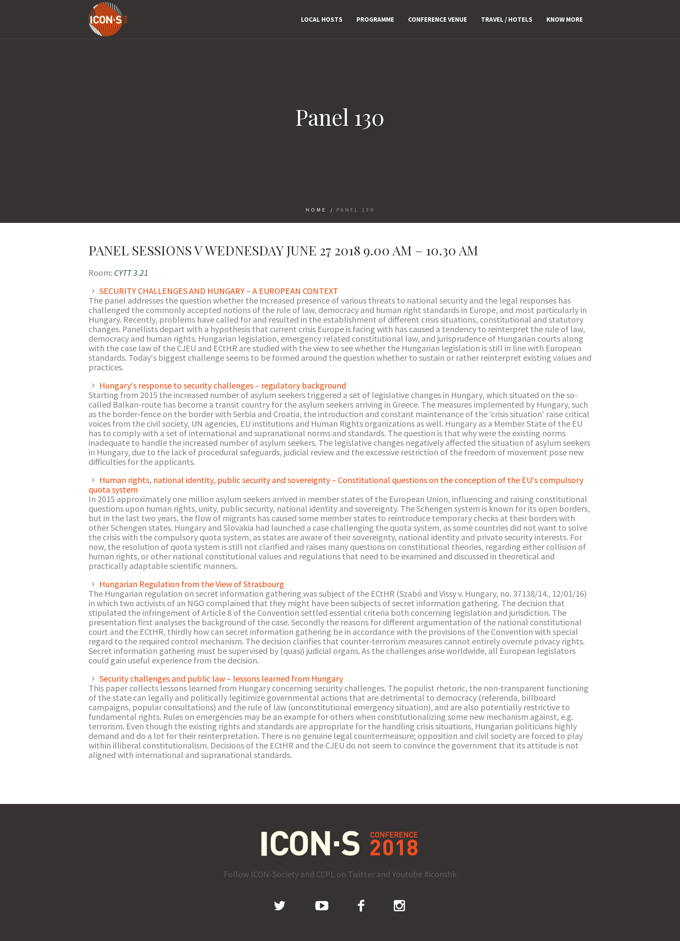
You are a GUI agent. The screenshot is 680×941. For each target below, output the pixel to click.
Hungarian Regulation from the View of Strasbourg (191, 583)
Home (316, 209)
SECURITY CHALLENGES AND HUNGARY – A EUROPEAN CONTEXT (218, 290)
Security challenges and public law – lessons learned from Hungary (221, 678)
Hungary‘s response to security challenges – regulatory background (222, 385)
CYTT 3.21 (131, 272)
